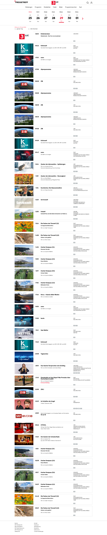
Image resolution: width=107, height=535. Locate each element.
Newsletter (36, 528)
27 (45, 18)
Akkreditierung (37, 526)
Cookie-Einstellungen (38, 531)
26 (38, 18)
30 (69, 18)
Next (82, 18)
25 (30, 18)
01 (77, 18)
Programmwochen (71, 7)
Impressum (36, 524)
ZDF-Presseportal (18, 524)
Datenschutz (37, 529)
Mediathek (47, 7)
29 (61, 18)
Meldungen (28, 7)
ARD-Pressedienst (18, 526)
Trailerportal (17, 531)
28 (53, 18)
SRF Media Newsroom (19, 528)
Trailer (55, 7)
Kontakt (35, 523)
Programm (38, 7)
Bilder (61, 7)
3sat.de (16, 523)
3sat (80, 7)
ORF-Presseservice (19, 529)
